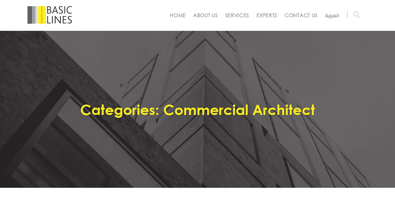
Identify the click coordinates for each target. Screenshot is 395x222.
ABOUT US (205, 15)
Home (178, 15)
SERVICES (237, 15)
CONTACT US (301, 15)
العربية (332, 15)
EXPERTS (266, 15)
